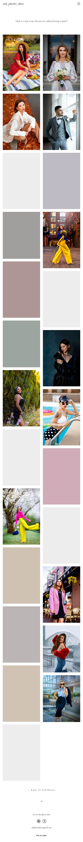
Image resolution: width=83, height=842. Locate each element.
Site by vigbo (41, 835)
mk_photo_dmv (13, 3)
